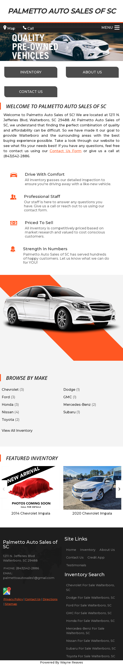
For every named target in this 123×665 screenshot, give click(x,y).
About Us (107, 550)
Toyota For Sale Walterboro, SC (90, 656)
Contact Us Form (66, 151)
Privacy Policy (13, 599)
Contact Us (33, 599)
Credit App (96, 557)
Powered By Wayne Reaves (61, 662)
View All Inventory (17, 430)
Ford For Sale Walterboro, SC (88, 605)
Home (71, 550)
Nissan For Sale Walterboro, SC (90, 641)
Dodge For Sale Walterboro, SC (90, 598)
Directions (50, 599)
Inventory (87, 550)
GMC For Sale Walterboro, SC (89, 613)
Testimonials (76, 565)
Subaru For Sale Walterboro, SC (91, 648)
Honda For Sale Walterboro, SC (90, 621)
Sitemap (11, 604)
